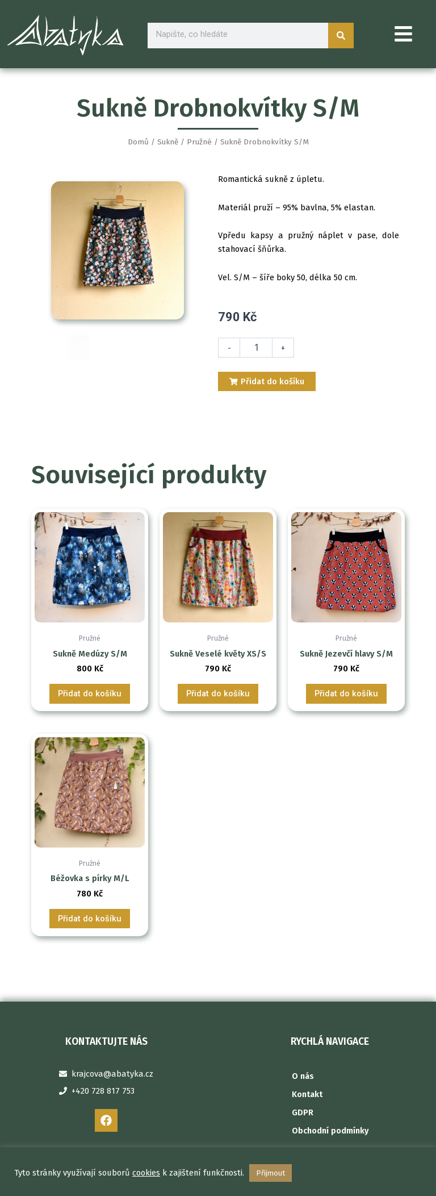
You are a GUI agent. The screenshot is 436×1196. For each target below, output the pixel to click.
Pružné (199, 142)
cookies (146, 1173)
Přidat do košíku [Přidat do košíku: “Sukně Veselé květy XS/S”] (218, 986)
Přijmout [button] (270, 1173)
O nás (303, 1076)
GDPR (302, 1112)
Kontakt (307, 1094)
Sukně (167, 142)
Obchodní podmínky (330, 1131)
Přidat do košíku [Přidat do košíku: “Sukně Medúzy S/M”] (89, 986)
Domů (138, 142)
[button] (404, 36)
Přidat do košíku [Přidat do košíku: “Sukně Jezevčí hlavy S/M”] (346, 986)
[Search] (341, 35)
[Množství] (256, 348)
